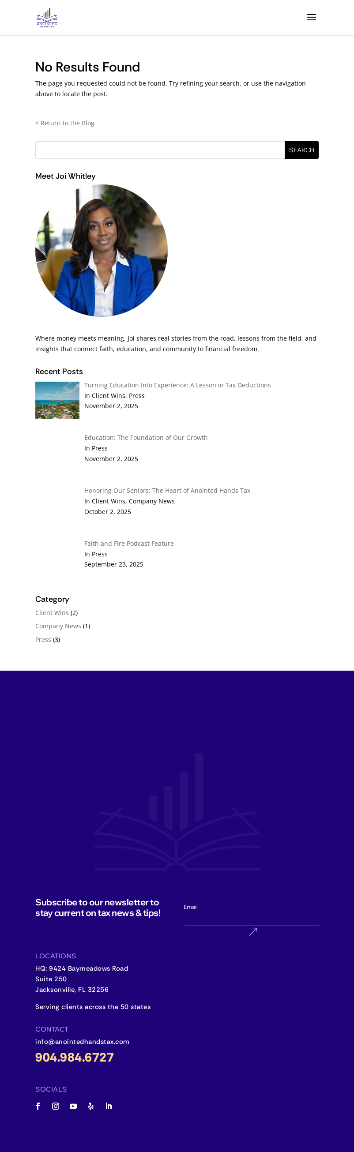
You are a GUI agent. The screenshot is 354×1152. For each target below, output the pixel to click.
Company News (58, 626)
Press (43, 639)
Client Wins (52, 612)
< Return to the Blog (64, 123)
